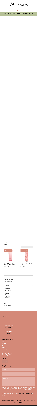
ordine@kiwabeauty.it (9, 325)
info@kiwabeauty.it (9, 320)
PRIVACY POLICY (28, 389)
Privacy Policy (21, 393)
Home (5, 242)
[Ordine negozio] (27, 247)
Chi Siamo (4, 343)
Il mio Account (5, 349)
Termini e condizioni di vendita (8, 400)
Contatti (3, 347)
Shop (3, 345)
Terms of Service (28, 393)
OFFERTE (9, 242)
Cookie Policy (26, 400)
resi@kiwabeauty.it (9, 331)
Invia (33, 391)
